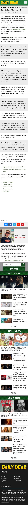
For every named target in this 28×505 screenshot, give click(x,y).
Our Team (17, 476)
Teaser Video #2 (7, 187)
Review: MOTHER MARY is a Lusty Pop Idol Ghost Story (13, 290)
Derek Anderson (13, 12)
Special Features (14, 331)
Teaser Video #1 (7, 189)
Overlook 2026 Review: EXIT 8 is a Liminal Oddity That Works (20, 304)
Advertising (18, 480)
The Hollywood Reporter (19, 29)
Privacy (22, 500)
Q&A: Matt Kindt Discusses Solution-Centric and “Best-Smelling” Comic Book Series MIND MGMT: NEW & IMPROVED (13, 348)
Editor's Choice (14, 397)
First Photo (6, 191)
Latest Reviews (14, 273)
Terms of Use (5, 502)
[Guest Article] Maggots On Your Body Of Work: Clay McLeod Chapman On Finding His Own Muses (14, 415)
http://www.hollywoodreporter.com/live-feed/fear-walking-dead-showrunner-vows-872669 (15, 169)
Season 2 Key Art (8, 182)
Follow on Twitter (19, 260)
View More (14, 326)
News (3, 476)
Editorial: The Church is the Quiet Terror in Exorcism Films (20, 421)
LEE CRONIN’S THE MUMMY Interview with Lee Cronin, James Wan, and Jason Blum (20, 387)
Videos (4, 480)
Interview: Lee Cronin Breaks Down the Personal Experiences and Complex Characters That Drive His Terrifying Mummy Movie (19, 357)
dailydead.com (17, 497)
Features (4, 478)
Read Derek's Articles (10, 260)
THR (10, 37)
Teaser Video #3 (7, 184)
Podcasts (4, 482)
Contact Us (18, 478)
